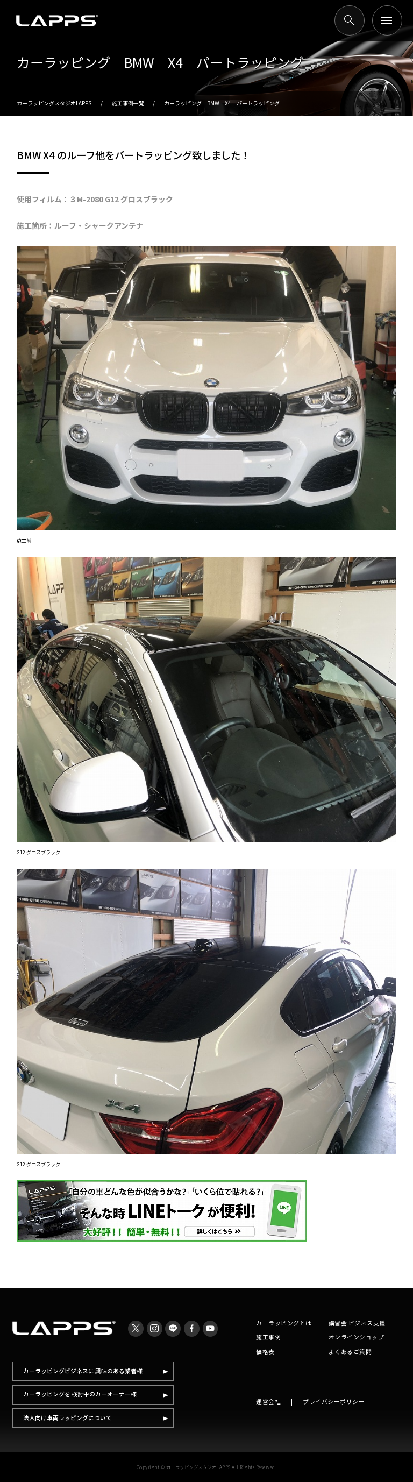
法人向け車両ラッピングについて (67, 1418)
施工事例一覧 (128, 103)
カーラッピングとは (284, 1323)
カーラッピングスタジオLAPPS (54, 103)
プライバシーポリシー (334, 1402)
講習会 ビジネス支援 (357, 1323)
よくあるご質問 (350, 1352)
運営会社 (268, 1402)
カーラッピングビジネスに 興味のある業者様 (83, 1371)
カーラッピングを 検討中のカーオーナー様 (80, 1394)
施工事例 (268, 1337)
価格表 (265, 1352)
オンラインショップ (356, 1337)
